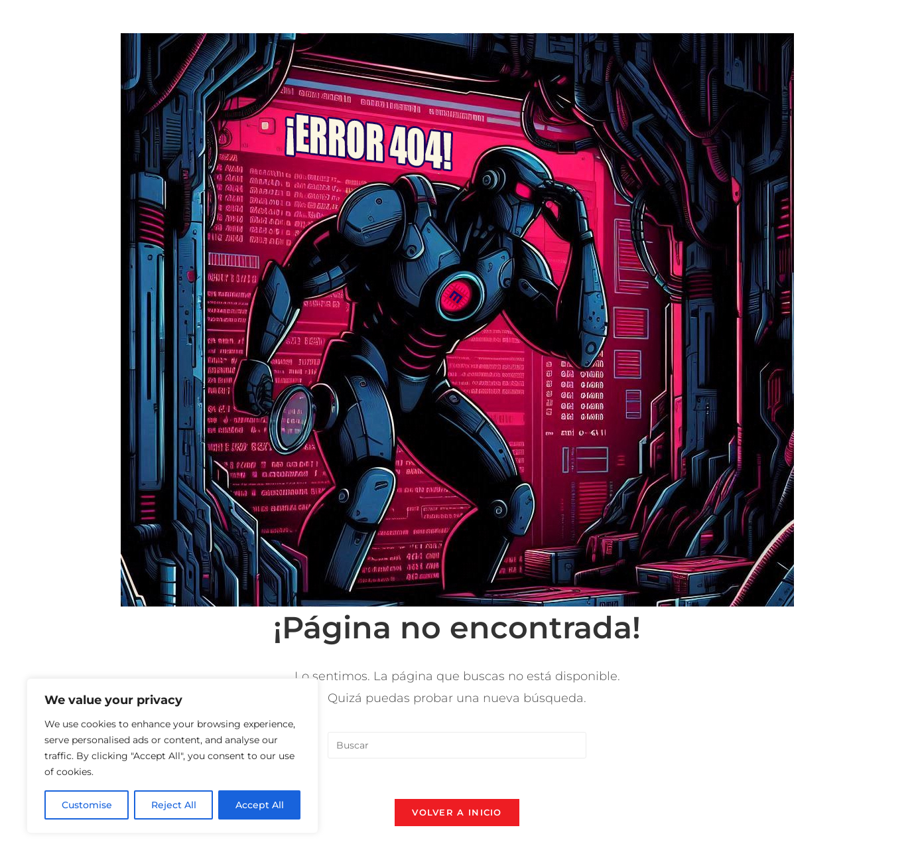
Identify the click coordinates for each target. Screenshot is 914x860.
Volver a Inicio (457, 812)
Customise (87, 805)
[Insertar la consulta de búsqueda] (457, 745)
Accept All (259, 805)
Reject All (173, 805)
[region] (172, 755)
